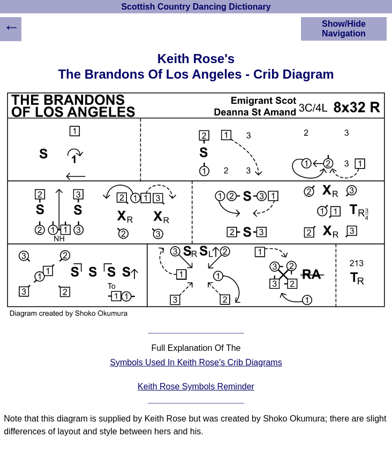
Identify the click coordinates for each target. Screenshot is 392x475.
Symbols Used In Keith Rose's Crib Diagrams (196, 362)
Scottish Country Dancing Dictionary (195, 6)
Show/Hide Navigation (344, 28)
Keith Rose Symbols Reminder (196, 386)
